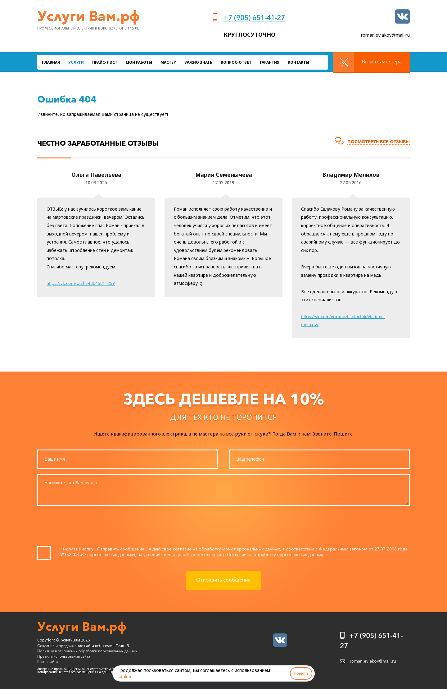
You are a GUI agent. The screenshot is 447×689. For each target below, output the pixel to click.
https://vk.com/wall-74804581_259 (81, 283)
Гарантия (269, 62)
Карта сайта (47, 661)
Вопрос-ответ (236, 62)
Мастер (168, 62)
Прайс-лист (104, 62)
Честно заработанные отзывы (98, 143)
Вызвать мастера (382, 61)
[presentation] (223, 527)
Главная (51, 62)
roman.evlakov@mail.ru (385, 35)
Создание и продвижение (60, 645)
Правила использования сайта (63, 656)
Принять (301, 673)
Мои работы (139, 62)
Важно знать (198, 62)
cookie (124, 676)
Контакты (298, 62)
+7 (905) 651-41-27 (254, 18)
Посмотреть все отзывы (378, 141)
